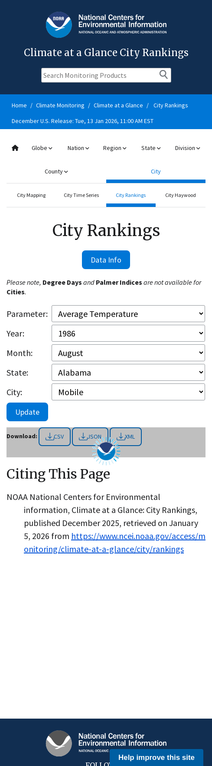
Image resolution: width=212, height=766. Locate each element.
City (156, 171)
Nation (78, 148)
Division (187, 148)
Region (114, 148)
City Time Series (81, 195)
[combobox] (106, 159)
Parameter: (27, 313)
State (150, 148)
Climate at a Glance (118, 105)
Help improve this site (156, 757)
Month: (20, 352)
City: (14, 391)
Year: (15, 333)
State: (17, 372)
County (56, 171)
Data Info (106, 260)
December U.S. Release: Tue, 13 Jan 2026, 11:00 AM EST (82, 121)
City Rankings (170, 105)
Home (19, 105)
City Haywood (180, 195)
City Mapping (31, 195)
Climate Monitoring (60, 105)
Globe (42, 148)
